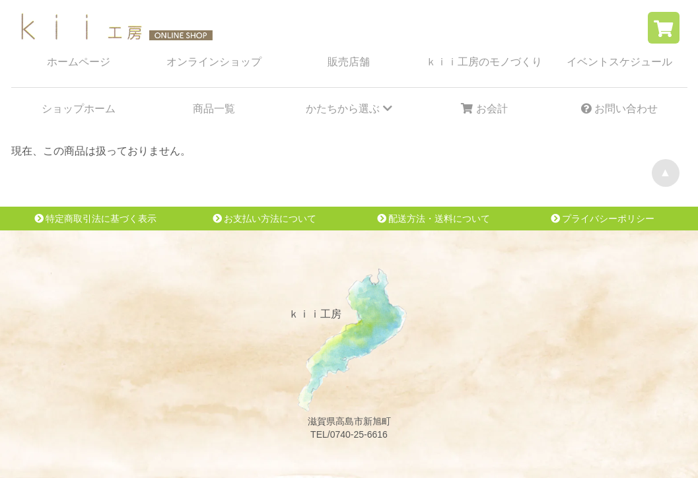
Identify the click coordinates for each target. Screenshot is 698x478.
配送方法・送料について (434, 218)
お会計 (484, 108)
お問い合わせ (619, 108)
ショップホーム (79, 108)
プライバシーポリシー (603, 218)
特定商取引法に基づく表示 (95, 218)
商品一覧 (214, 108)
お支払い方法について (265, 218)
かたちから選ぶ (349, 108)
